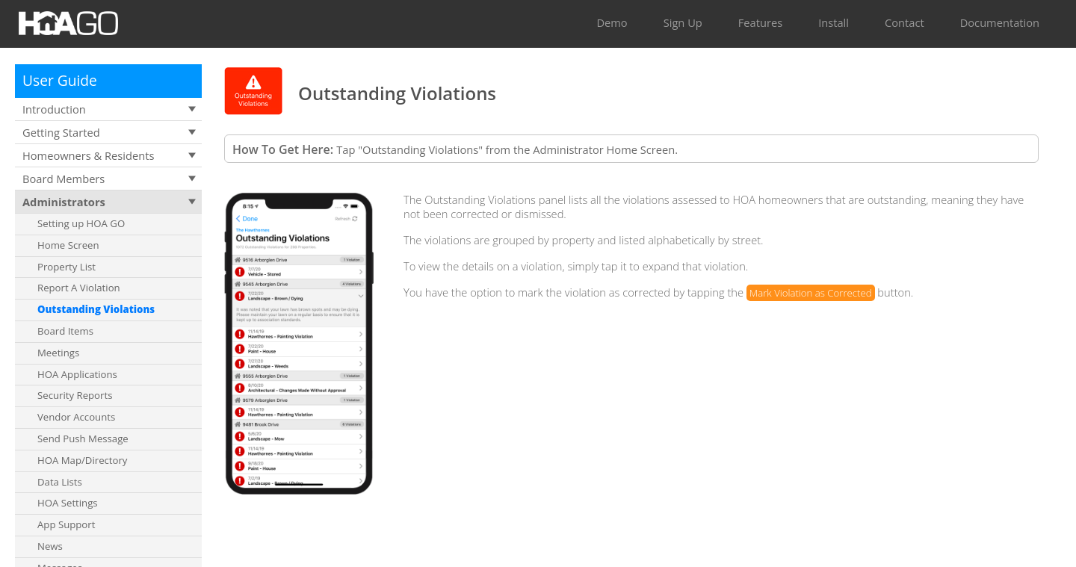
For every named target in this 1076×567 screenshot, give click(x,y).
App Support (66, 524)
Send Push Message (83, 438)
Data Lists (59, 482)
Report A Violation (78, 287)
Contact (904, 22)
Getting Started (61, 132)
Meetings (58, 352)
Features (760, 22)
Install (833, 22)
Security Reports (74, 395)
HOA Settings (67, 502)
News (50, 546)
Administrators (63, 201)
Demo (611, 22)
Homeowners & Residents (88, 155)
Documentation (999, 22)
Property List (66, 266)
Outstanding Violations (96, 309)
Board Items (65, 331)
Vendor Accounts (76, 417)
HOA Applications (77, 374)
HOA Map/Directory (82, 460)
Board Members (63, 178)
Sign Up (683, 22)
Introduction (54, 109)
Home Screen (68, 245)
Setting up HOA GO (81, 223)
